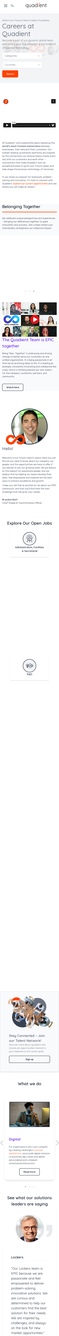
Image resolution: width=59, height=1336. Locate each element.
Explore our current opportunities (30, 183)
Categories (22, 55)
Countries (22, 64)
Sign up (29, 1059)
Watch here (12, 387)
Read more (29, 1171)
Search (10, 74)
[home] (36, 5)
